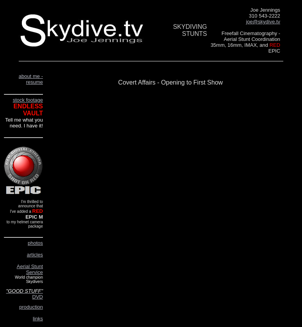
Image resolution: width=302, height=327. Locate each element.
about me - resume (31, 79)
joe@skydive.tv (263, 22)
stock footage (28, 100)
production (31, 307)
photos (35, 243)
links (38, 319)
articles (35, 255)
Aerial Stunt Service (30, 269)
